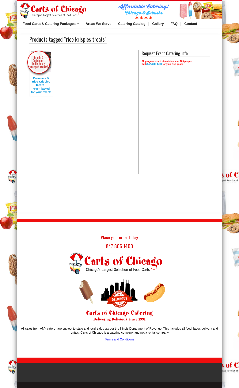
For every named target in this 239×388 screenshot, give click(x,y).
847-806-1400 (119, 246)
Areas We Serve (99, 24)
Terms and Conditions (119, 339)
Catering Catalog (132, 24)
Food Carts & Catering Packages (49, 24)
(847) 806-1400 (154, 64)
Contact (190, 24)
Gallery (158, 24)
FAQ (174, 24)
